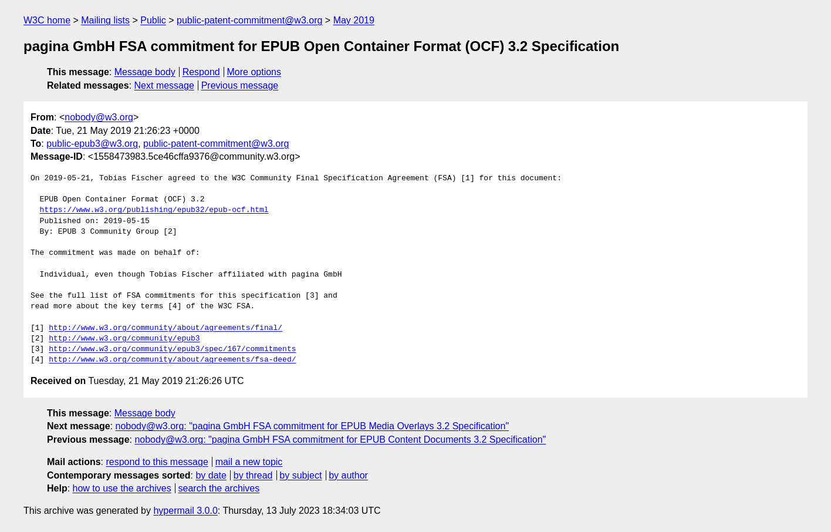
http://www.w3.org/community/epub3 (124, 339)
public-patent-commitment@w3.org (249, 20)
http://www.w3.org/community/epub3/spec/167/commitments (172, 349)
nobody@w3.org (99, 117)
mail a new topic (249, 462)
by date (210, 475)
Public (153, 20)
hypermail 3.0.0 (185, 511)
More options (254, 72)
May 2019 (353, 20)
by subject (300, 475)
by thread (253, 475)
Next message (164, 85)
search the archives (219, 488)
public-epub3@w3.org (92, 144)
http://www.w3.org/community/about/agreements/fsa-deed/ (172, 360)
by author (348, 475)
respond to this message (157, 462)
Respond (201, 72)
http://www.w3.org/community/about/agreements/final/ (165, 328)
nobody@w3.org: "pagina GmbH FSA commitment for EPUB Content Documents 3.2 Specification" (340, 440)
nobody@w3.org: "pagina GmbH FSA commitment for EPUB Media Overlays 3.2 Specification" (312, 426)
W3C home (46, 20)
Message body (144, 72)
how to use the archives (122, 488)
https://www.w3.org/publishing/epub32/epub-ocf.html (154, 210)
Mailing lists (105, 20)
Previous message (240, 85)
